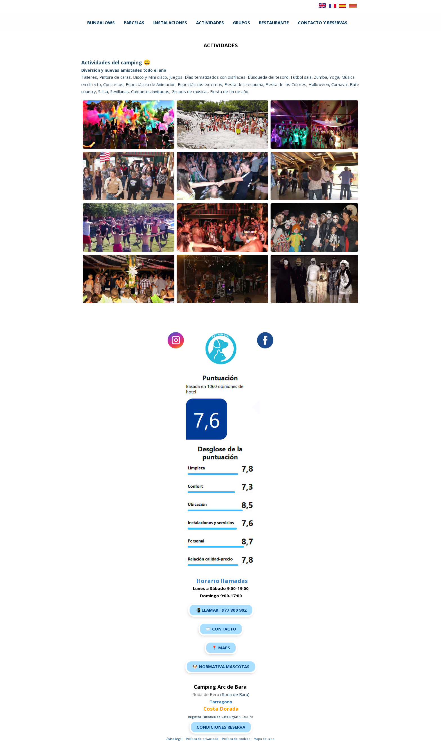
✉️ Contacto (221, 629)
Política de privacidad (202, 739)
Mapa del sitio (264, 739)
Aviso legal (174, 739)
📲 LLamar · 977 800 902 (221, 610)
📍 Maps (221, 647)
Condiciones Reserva (221, 727)
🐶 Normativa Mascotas (220, 666)
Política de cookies (236, 739)
